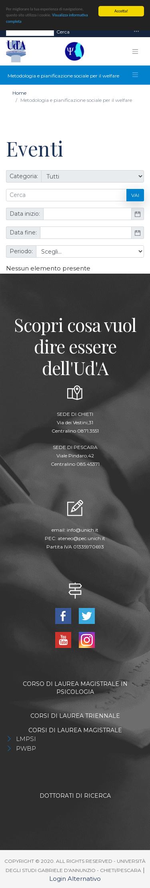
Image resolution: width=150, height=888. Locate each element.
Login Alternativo (75, 878)
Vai (135, 195)
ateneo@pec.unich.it (81, 538)
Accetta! (121, 11)
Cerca (63, 31)
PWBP (26, 748)
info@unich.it (82, 529)
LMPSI (26, 739)
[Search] (30, 32)
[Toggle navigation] (136, 31)
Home (19, 93)
